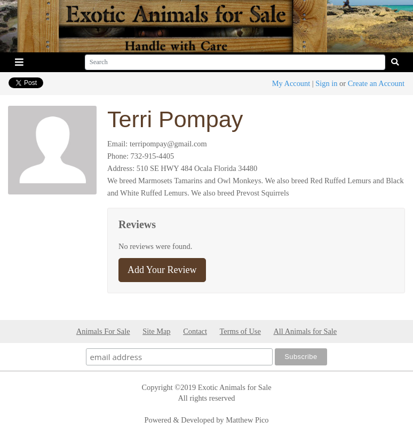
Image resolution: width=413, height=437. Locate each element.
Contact (195, 331)
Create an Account (376, 83)
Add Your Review (162, 269)
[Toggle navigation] (19, 62)
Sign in (326, 83)
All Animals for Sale (305, 331)
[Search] (235, 62)
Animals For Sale (103, 331)
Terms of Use (240, 331)
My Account (291, 83)
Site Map (156, 331)
